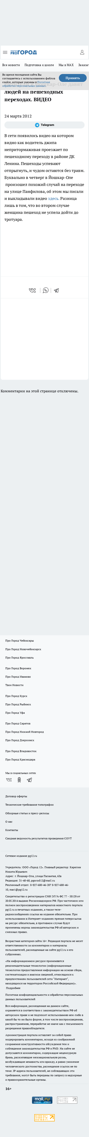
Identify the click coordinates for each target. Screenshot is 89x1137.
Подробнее (13, 988)
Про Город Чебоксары (19, 640)
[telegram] (58, 290)
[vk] (33, 290)
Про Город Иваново (18, 676)
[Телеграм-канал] (44, 124)
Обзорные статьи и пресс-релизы (27, 813)
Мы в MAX (66, 65)
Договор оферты (16, 796)
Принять (73, 78)
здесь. (53, 198)
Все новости (11, 65)
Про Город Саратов (17, 723)
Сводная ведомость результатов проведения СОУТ (38, 838)
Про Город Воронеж (18, 668)
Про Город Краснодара (20, 759)
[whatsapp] (46, 290)
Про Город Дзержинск (19, 740)
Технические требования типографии (29, 804)
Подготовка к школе (39, 65)
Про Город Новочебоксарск (23, 649)
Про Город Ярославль (19, 657)
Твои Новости (14, 685)
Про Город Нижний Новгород (24, 731)
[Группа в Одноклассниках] (19, 779)
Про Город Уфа (15, 712)
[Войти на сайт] (82, 52)
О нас (9, 821)
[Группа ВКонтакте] (8, 779)
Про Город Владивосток (20, 751)
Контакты (11, 830)
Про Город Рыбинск (18, 704)
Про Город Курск (16, 696)
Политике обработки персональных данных (26, 83)
